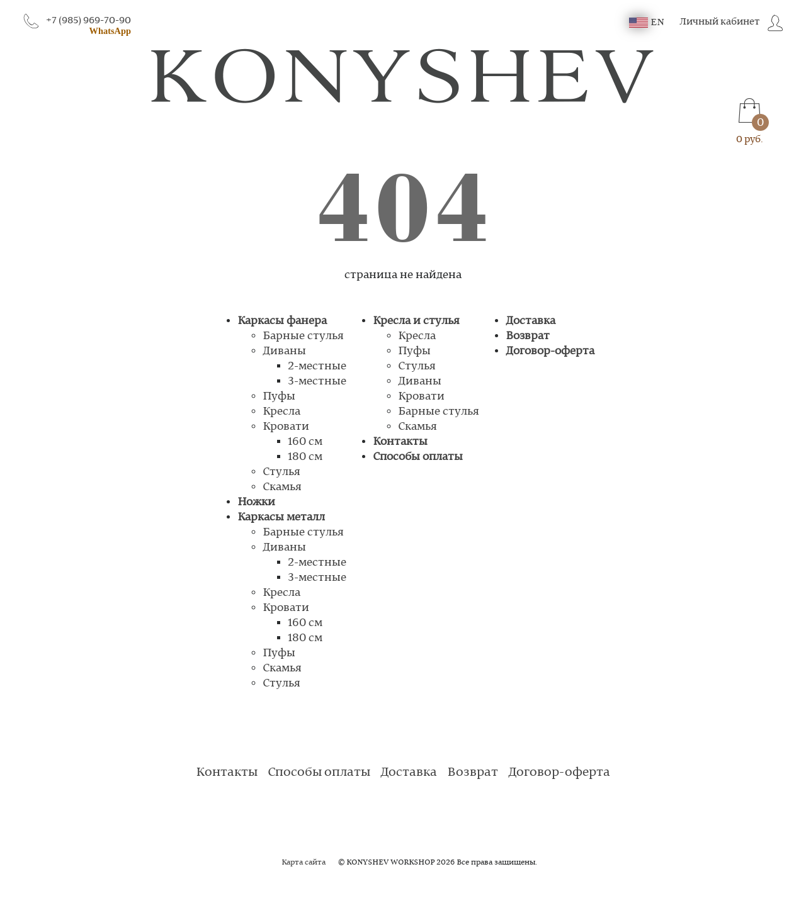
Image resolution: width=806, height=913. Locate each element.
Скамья (282, 487)
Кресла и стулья (416, 321)
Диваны (284, 351)
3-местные (317, 381)
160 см (305, 441)
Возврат (528, 336)
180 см (305, 457)
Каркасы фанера (282, 321)
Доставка (530, 321)
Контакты (400, 441)
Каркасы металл (281, 517)
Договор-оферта (550, 351)
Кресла (281, 411)
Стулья (281, 472)
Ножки (256, 502)
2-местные (317, 366)
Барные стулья (303, 336)
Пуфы (279, 396)
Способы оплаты (418, 457)
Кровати (286, 426)
